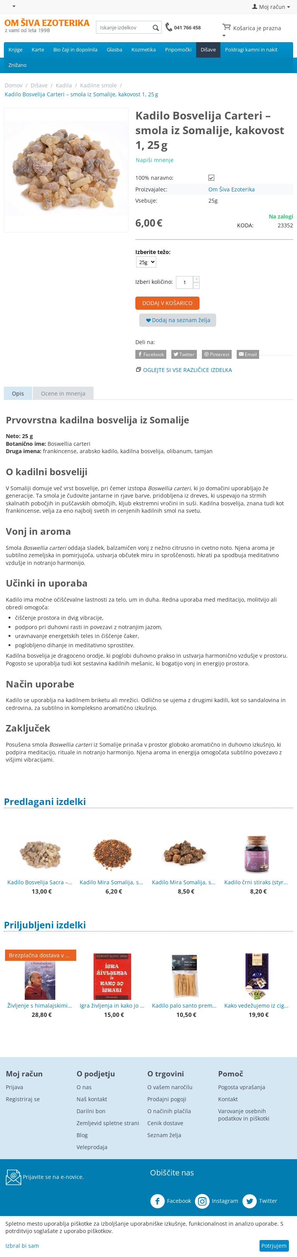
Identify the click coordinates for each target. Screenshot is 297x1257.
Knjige (15, 49)
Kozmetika (143, 49)
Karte (38, 49)
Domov (13, 85)
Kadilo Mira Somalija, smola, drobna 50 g (112, 882)
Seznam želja (164, 1135)
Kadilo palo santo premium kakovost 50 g (184, 1005)
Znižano (18, 64)
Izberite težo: (153, 252)
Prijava (14, 1087)
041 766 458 (187, 27)
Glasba (114, 49)
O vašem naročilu (170, 1087)
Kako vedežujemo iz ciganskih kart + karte (256, 1005)
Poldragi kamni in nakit (251, 49)
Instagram (216, 1201)
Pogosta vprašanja (241, 1087)
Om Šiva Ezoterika (231, 189)
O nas (84, 1087)
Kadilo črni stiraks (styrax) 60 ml (256, 882)
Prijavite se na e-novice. (45, 1177)
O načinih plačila (169, 1111)
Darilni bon (91, 1111)
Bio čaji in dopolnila (75, 49)
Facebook (170, 1201)
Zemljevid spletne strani (108, 1123)
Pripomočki (178, 49)
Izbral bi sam (22, 1245)
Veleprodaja (92, 1147)
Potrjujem (274, 1245)
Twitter (259, 1201)
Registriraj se (23, 1099)
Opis (18, 393)
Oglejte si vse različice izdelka (187, 370)
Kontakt (228, 1099)
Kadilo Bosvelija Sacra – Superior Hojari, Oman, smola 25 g (39, 882)
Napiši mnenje (155, 160)
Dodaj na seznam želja (178, 320)
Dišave (208, 49)
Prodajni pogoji (166, 1099)
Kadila (64, 85)
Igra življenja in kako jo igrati (112, 1005)
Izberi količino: (154, 281)
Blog (82, 1135)
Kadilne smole (98, 85)
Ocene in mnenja (63, 393)
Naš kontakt (92, 1099)
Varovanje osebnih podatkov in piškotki (244, 1114)
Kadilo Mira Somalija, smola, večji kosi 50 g (184, 882)
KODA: (245, 225)
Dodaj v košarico (167, 303)
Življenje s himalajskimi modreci (39, 1005)
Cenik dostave (165, 1123)
